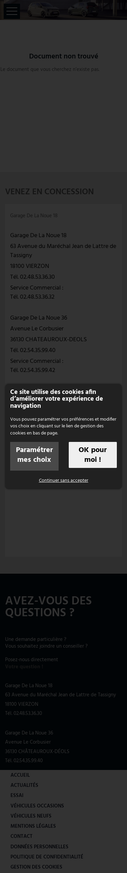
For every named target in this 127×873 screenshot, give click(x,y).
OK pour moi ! (93, 455)
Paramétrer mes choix (34, 455)
